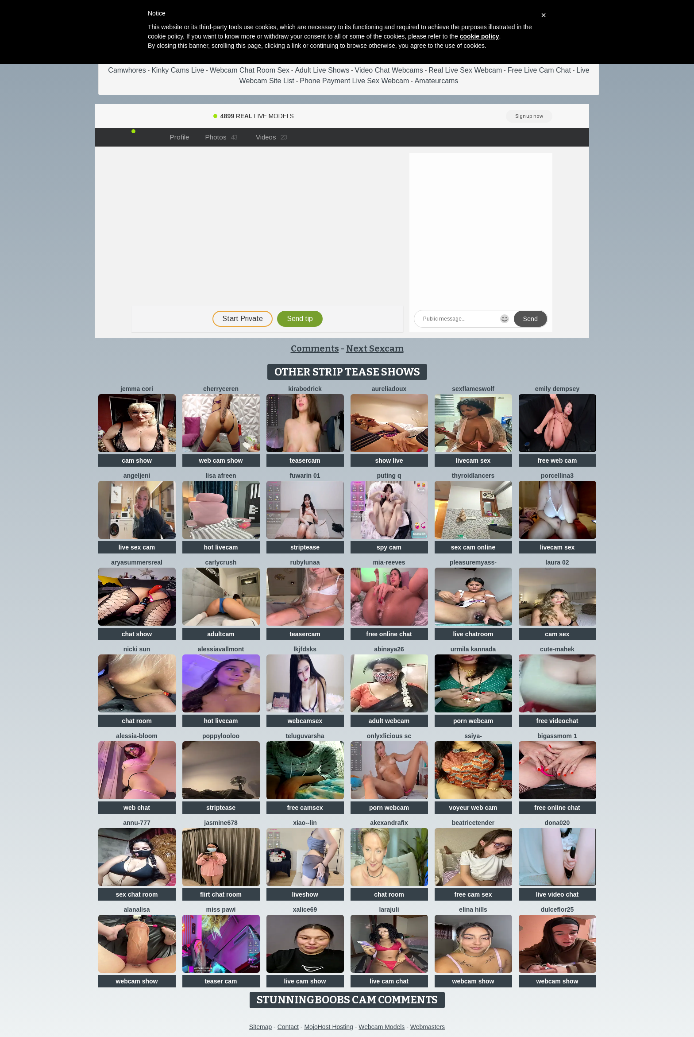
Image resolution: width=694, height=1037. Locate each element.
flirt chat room (221, 894)
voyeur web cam (473, 807)
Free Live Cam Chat (539, 70)
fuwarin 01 (304, 475)
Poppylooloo (220, 735)
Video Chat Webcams (389, 70)
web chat (136, 807)
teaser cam (220, 981)
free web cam (557, 460)
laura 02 (557, 562)
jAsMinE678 (221, 822)
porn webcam (473, 720)
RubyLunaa (305, 562)
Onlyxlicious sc (389, 735)
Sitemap (260, 1026)
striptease (305, 547)
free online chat (389, 634)
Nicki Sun (136, 649)
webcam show (137, 981)
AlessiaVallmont (221, 649)
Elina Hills (473, 909)
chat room (137, 720)
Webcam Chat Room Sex (249, 70)
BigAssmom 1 (557, 735)
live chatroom (473, 634)
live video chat (557, 894)
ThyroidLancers (473, 475)
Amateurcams (437, 81)
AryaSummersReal (136, 562)
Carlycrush (221, 562)
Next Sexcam (375, 348)
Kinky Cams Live (177, 70)
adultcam (220, 634)
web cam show (221, 460)
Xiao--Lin (305, 822)
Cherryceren (221, 388)
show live (389, 460)
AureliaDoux (389, 388)
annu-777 (136, 822)
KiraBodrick (304, 388)
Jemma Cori (136, 388)
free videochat (557, 720)
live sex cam (137, 547)
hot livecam (221, 547)
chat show (137, 634)
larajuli (389, 909)
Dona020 (557, 822)
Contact (288, 1026)
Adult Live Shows (322, 70)
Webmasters (427, 1026)
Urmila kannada (473, 649)
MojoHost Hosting (328, 1026)
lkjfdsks (304, 649)
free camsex (305, 807)
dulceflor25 (557, 909)
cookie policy (479, 36)
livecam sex (473, 460)
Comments (315, 348)
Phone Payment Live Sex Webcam (354, 81)
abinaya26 (389, 649)
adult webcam (389, 720)
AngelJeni (136, 475)
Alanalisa (136, 909)
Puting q (389, 475)
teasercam (304, 460)
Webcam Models (382, 1026)
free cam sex (473, 894)
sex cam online (473, 547)
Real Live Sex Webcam (465, 70)
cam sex (557, 634)
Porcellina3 (557, 475)
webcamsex (305, 720)
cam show (137, 460)
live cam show (305, 981)
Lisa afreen (220, 475)
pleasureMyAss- (473, 562)
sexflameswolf (473, 388)
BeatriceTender (473, 822)
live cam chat (389, 981)
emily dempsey (557, 388)
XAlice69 (305, 909)
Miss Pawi (221, 909)
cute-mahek (557, 649)
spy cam (389, 547)
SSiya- (473, 735)
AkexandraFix (389, 822)
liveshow (305, 894)
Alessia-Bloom (136, 735)
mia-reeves (389, 562)
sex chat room (137, 894)
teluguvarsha (304, 735)
